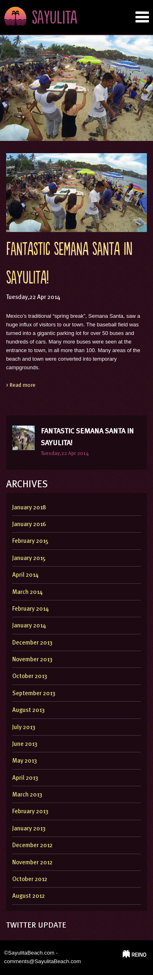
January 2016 (29, 525)
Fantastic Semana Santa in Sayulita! (87, 437)
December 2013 (32, 643)
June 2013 (25, 744)
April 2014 (25, 575)
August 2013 (28, 710)
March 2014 (27, 592)
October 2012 (29, 880)
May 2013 (24, 761)
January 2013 (29, 829)
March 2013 (27, 795)
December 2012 (32, 846)
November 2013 (32, 660)
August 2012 (28, 896)
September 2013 (33, 694)
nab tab (142, 17)
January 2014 (29, 626)
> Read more (20, 385)
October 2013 (29, 677)
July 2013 (23, 728)
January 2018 (29, 508)
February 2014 (30, 609)
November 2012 (32, 863)
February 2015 (30, 541)
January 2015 (29, 559)
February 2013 (30, 812)
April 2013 (25, 778)
